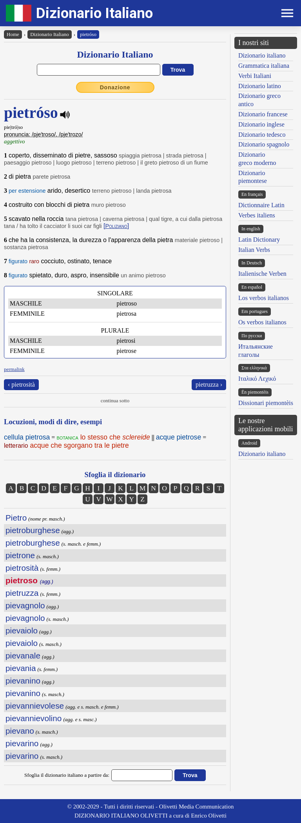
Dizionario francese (263, 114)
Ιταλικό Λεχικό (257, 378)
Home (13, 34)
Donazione (115, 87)
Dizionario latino (259, 86)
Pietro (16, 517)
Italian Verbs (254, 249)
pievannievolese (34, 705)
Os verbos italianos (262, 322)
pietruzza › (209, 384)
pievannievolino (33, 718)
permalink (14, 369)
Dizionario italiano (261, 55)
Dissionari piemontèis (265, 403)
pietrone (20, 555)
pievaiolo (21, 630)
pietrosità (21, 567)
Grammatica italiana (263, 65)
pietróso (88, 34)
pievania (20, 668)
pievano (19, 730)
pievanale (22, 655)
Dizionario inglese (261, 124)
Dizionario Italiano (94, 13)
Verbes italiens (256, 215)
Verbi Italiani (254, 75)
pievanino (22, 680)
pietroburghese (32, 530)
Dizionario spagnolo (263, 144)
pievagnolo (25, 605)
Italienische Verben (262, 273)
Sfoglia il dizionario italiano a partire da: (66, 775)
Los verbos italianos (263, 298)
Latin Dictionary (259, 239)
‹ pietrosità (21, 384)
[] (116, 225)
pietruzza (21, 592)
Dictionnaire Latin (261, 205)
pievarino (21, 743)
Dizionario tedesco (261, 134)
